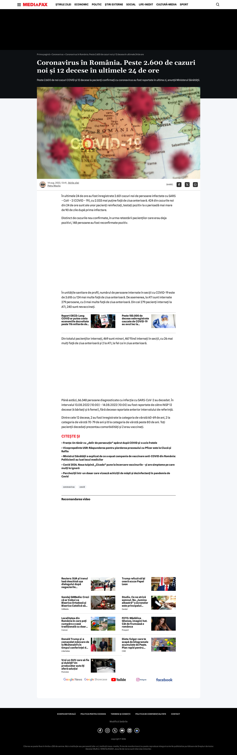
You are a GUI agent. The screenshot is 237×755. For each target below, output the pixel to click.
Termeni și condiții (121, 714)
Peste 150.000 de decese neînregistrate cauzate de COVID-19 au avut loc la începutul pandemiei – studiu (136, 320)
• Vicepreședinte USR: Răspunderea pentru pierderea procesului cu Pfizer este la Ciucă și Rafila (116, 449)
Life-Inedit (146, 4)
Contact (175, 714)
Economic (81, 4)
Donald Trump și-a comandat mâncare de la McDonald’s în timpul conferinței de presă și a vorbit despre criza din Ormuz (75, 643)
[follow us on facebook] (164, 680)
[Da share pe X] (187, 184)
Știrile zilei (63, 4)
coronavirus (69, 487)
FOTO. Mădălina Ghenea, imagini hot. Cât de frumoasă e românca (134, 622)
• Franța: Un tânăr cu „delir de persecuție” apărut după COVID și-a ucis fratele (109, 442)
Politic (97, 4)
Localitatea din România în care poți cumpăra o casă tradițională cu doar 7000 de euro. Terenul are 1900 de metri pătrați (74, 622)
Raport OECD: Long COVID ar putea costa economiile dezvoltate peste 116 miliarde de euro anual (75, 320)
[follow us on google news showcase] (95, 680)
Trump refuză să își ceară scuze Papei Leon (133, 581)
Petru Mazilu (54, 185)
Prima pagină (43, 54)
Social (131, 4)
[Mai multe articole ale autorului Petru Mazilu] (42, 184)
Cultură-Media (166, 4)
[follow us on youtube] (118, 680)
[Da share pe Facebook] (179, 184)
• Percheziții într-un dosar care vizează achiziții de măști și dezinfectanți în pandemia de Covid (115, 475)
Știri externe (114, 4)
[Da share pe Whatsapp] (195, 184)
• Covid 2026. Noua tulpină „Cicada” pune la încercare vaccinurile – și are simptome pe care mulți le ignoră (118, 466)
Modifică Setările (119, 721)
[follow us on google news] (72, 680)
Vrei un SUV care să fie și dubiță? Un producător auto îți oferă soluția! (75, 664)
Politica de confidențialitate (150, 714)
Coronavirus (58, 54)
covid (82, 487)
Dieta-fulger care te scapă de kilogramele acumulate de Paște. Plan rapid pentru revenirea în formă (135, 643)
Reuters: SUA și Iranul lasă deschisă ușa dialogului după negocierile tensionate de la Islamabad (74, 583)
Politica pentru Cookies (93, 714)
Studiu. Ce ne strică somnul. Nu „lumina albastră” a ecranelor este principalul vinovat (135, 601)
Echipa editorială (66, 714)
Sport (184, 4)
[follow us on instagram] (141, 680)
